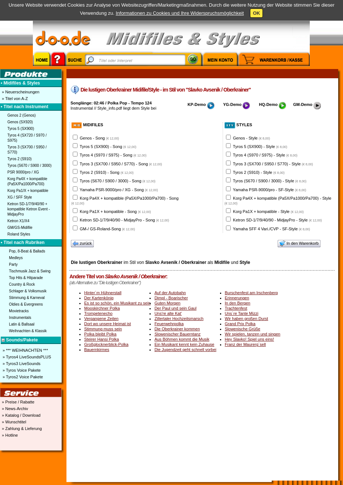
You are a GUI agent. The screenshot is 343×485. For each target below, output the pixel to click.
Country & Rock (22, 284)
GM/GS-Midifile (19, 228)
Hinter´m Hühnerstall (102, 292)
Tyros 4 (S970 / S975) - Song (113, 155)
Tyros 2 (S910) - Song (107, 172)
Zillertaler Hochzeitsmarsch (178, 318)
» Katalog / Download (21, 415)
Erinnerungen (237, 298)
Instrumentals (20, 318)
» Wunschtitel (13, 422)
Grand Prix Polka (240, 323)
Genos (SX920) (20, 122)
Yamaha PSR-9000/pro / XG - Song (119, 190)
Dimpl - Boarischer (171, 298)
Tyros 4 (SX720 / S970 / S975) (27, 137)
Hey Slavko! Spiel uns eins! (249, 339)
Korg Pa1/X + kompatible (27, 191)
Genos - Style (251, 138)
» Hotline (9, 435)
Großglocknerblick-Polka (106, 344)
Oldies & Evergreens (26, 304)
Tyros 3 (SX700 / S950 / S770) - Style (273, 164)
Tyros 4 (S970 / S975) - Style (265, 155)
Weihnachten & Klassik (28, 331)
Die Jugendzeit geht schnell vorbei (185, 349)
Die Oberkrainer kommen (177, 329)
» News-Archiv (14, 408)
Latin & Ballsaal (21, 324)
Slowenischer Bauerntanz (177, 334)
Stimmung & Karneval (27, 298)
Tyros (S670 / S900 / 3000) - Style (269, 181)
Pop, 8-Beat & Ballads (27, 251)
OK (256, 13)
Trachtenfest (236, 308)
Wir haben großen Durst (246, 318)
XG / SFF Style (19, 197)
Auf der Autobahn (170, 292)
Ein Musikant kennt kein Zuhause (184, 344)
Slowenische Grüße (242, 329)
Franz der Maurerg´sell (245, 344)
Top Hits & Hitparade (26, 278)
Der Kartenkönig (99, 298)
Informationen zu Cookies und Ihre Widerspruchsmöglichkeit (180, 13)
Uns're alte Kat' (168, 313)
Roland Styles (18, 234)
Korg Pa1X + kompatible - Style (268, 211)
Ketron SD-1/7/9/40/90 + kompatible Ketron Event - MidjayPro (28, 209)
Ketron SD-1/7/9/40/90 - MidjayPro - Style (277, 220)
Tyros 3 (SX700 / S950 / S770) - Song (121, 164)
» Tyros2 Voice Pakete (22, 377)
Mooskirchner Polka (102, 308)
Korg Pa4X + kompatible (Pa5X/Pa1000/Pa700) (27, 181)
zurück (82, 244)
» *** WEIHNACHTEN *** (24, 350)
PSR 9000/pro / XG (23, 172)
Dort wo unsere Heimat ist (107, 323)
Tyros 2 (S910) (19, 159)
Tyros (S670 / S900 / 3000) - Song (117, 181)
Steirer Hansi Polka (101, 339)
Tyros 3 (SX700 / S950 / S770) (27, 149)
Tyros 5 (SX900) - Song (108, 146)
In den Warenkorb (299, 244)
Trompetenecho (98, 313)
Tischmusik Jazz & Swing (29, 271)
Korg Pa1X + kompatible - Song (115, 211)
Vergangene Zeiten (101, 318)
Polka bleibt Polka (100, 334)
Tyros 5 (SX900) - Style (260, 146)
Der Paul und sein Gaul (175, 308)
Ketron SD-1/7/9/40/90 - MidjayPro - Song (124, 220)
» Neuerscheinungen (20, 92)
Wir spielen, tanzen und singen (252, 334)
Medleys (16, 258)
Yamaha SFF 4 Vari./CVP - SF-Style (271, 229)
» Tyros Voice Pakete (21, 370)
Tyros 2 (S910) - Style (259, 172)
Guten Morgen (167, 303)
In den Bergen (237, 303)
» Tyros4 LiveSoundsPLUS (26, 357)
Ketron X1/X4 (18, 221)
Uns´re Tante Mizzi (241, 313)
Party (13, 264)
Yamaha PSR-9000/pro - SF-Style (269, 190)
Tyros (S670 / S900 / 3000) (29, 166)
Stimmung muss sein (103, 329)
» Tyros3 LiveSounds (21, 363)
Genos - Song (99, 138)
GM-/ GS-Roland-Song (107, 229)
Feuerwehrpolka (168, 323)
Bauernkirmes (96, 349)
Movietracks (18, 311)
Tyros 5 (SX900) (20, 129)
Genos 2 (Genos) (21, 115)
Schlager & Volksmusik (28, 291)
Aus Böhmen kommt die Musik (181, 339)
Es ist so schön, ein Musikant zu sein (117, 303)
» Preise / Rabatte (17, 402)
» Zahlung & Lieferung (21, 428)
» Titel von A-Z (14, 98)
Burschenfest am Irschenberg (251, 292)
